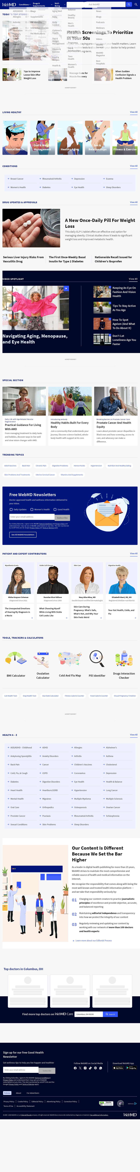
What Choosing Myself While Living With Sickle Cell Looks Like (50, 611)
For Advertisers (33, 1091)
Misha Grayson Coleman (18, 596)
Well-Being (60, 4)
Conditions (25, 4)
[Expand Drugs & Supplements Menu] (43, 4)
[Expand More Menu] (103, 4)
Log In (129, 4)
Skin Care (77, 564)
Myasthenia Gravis (11, 564)
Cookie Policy (23, 1099)
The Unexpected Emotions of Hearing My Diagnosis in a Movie (17, 611)
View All (134, 112)
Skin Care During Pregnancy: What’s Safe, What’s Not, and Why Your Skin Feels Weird (86, 611)
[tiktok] (90, 1066)
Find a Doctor (92, 4)
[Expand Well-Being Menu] (60, 4)
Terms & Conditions (45, 523)
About (18, 1091)
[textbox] (88, 1013)
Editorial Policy (37, 1099)
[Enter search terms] (32, 517)
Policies (7, 1091)
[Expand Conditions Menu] (25, 4)
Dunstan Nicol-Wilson (53, 596)
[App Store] (118, 1067)
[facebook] (75, 1066)
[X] (80, 1066)
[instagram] (85, 1066)
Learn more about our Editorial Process (94, 939)
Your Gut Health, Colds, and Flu (121, 611)
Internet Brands (26, 1113)
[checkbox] (18, 509)
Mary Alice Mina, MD (87, 596)
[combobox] (88, 1013)
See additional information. (99, 1113)
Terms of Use (8, 1104)
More (103, 4)
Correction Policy (70, 1099)
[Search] (136, 4)
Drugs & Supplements (43, 4)
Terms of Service (48, 527)
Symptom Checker (76, 4)
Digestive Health (114, 564)
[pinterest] (95, 1066)
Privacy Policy (60, 523)
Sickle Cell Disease (46, 564)
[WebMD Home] (9, 4)
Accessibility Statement (25, 1104)
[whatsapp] (100, 1066)
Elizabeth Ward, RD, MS (122, 596)
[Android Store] (131, 1067)
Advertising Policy (53, 1099)
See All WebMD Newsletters (23, 533)
